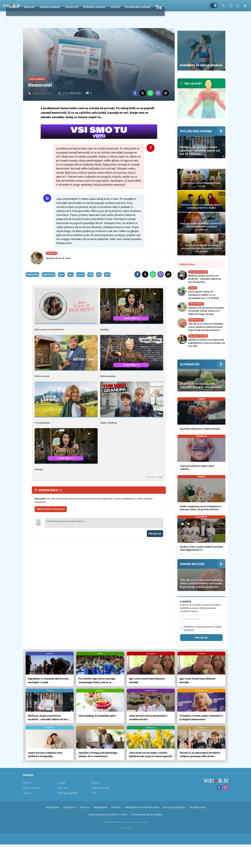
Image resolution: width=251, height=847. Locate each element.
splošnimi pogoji (204, 626)
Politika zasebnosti (174, 807)
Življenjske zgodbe (166, 5)
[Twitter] (142, 93)
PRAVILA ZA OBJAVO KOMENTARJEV (50, 509)
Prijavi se (155, 533)
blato (80, 274)
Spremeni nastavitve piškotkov (142, 807)
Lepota (144, 5)
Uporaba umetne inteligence (147, 814)
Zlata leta (100, 5)
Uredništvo (69, 807)
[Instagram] (230, 5)
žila (70, 274)
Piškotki (116, 807)
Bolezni (58, 5)
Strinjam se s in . (202, 628)
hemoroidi (32, 274)
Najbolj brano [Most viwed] (187, 264)
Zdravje (43, 5)
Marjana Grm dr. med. (43, 93)
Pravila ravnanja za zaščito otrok (107, 814)
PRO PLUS (85, 807)
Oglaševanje (52, 807)
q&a (107, 274)
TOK (188, 5)
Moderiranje (100, 807)
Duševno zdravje (123, 5)
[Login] (245, 5)
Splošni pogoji (197, 807)
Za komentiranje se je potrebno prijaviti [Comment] (104, 523)
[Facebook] (237, 5)
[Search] (223, 5)
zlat (61, 274)
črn (90, 274)
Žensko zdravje (79, 5)
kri (99, 274)
